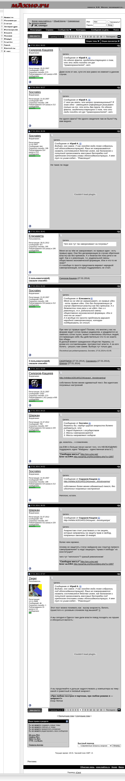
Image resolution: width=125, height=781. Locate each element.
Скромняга (91, 361)
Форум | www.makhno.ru (42, 21)
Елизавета (36, 236)
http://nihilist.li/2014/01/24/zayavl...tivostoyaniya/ (82, 378)
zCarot (78, 772)
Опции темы (91, 41)
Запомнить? (113, 22)
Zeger (33, 578)
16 (101, 37)
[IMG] (31, 739)
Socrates (35, 92)
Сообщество (64, 30)
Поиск (116, 30)
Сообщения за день (100, 30)
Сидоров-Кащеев (41, 50)
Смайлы (32, 737)
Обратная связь (87, 767)
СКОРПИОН (65, 361)
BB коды (32, 735)
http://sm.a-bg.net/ (89, 454)
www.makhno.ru (103, 767)
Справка (49, 30)
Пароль (89, 25)
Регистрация (36, 30)
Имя (88, 22)
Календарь (81, 30)
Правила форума (36, 745)
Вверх (121, 767)
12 (98, 37)
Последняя (111, 37)
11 (94, 37)
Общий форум (60, 21)
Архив (114, 767)
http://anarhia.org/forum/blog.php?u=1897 (94, 456)
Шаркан (63, 363)
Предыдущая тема (66, 716)
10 (91, 37)
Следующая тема (82, 716)
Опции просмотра (109, 41)
